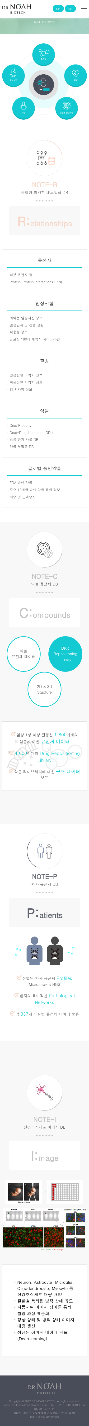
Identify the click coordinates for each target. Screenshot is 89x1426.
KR (60, 8)
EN (70, 8)
